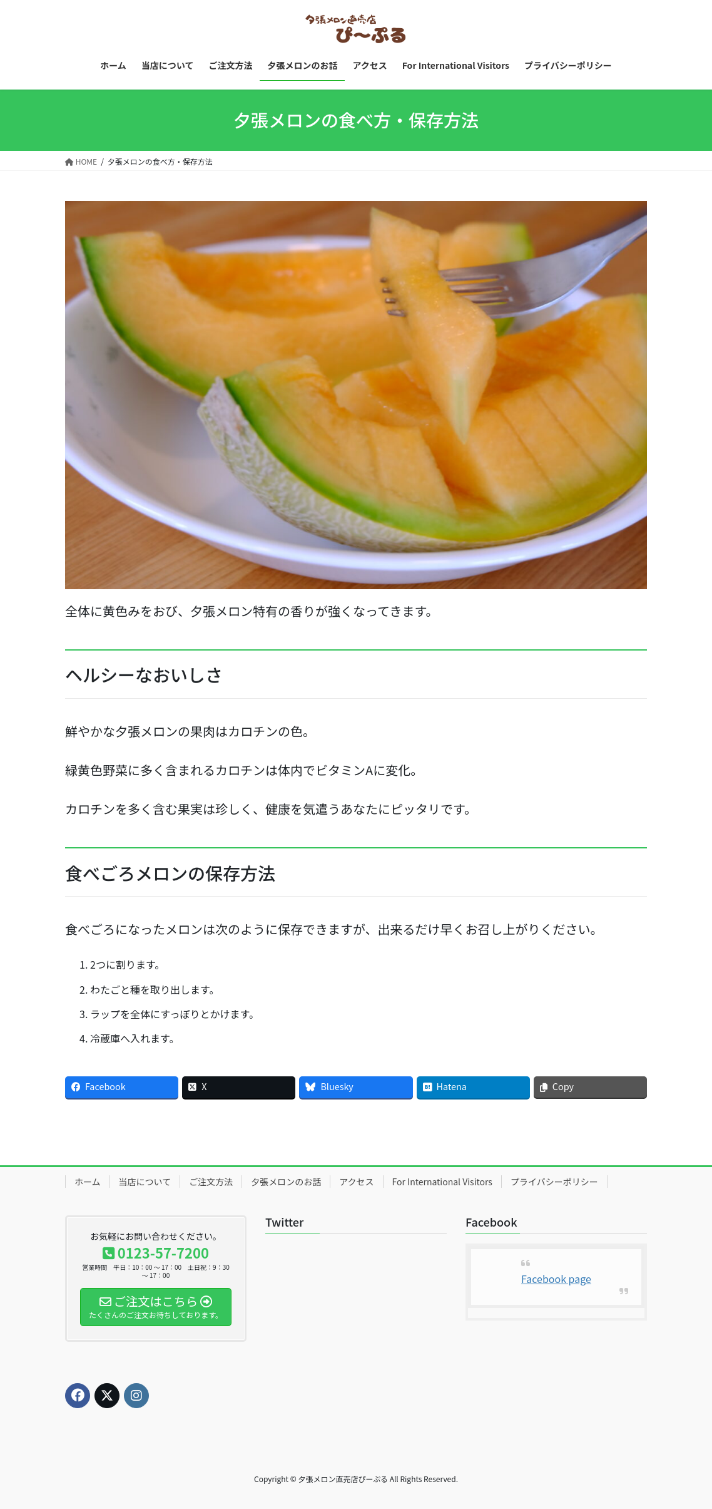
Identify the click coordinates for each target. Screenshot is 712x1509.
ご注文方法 (211, 1181)
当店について (145, 1181)
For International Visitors (442, 1181)
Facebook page (556, 1278)
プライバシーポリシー (554, 1181)
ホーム (87, 1181)
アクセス (356, 1181)
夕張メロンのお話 (286, 1181)
